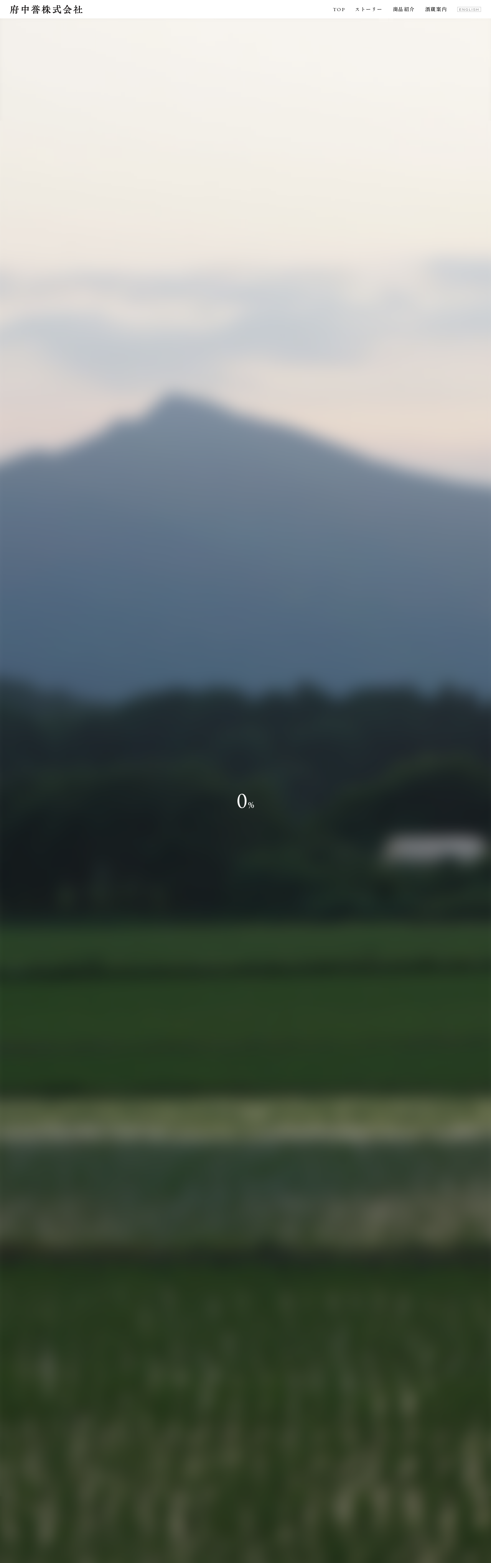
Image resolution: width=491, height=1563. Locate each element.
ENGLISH (469, 9)
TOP (339, 9)
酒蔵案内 (436, 9)
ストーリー (368, 9)
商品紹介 (404, 9)
